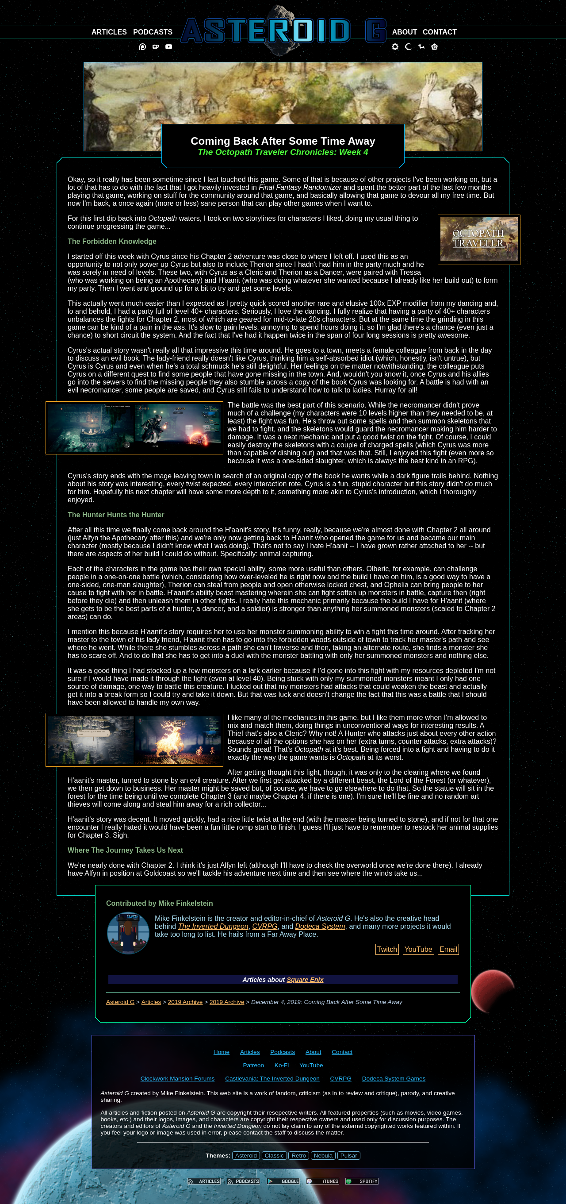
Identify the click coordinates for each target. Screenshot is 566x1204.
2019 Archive (185, 1002)
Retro (298, 1155)
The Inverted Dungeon (213, 926)
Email (448, 949)
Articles (151, 1002)
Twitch (387, 949)
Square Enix (305, 979)
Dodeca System (320, 926)
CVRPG (265, 926)
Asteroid (246, 1155)
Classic (274, 1155)
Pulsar (348, 1155)
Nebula (323, 1155)
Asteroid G (120, 1002)
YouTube (418, 949)
